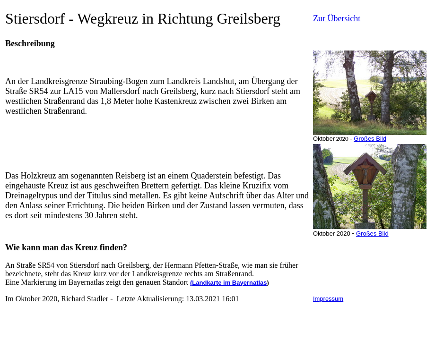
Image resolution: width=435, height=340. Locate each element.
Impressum (328, 298)
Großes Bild (370, 138)
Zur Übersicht (336, 18)
